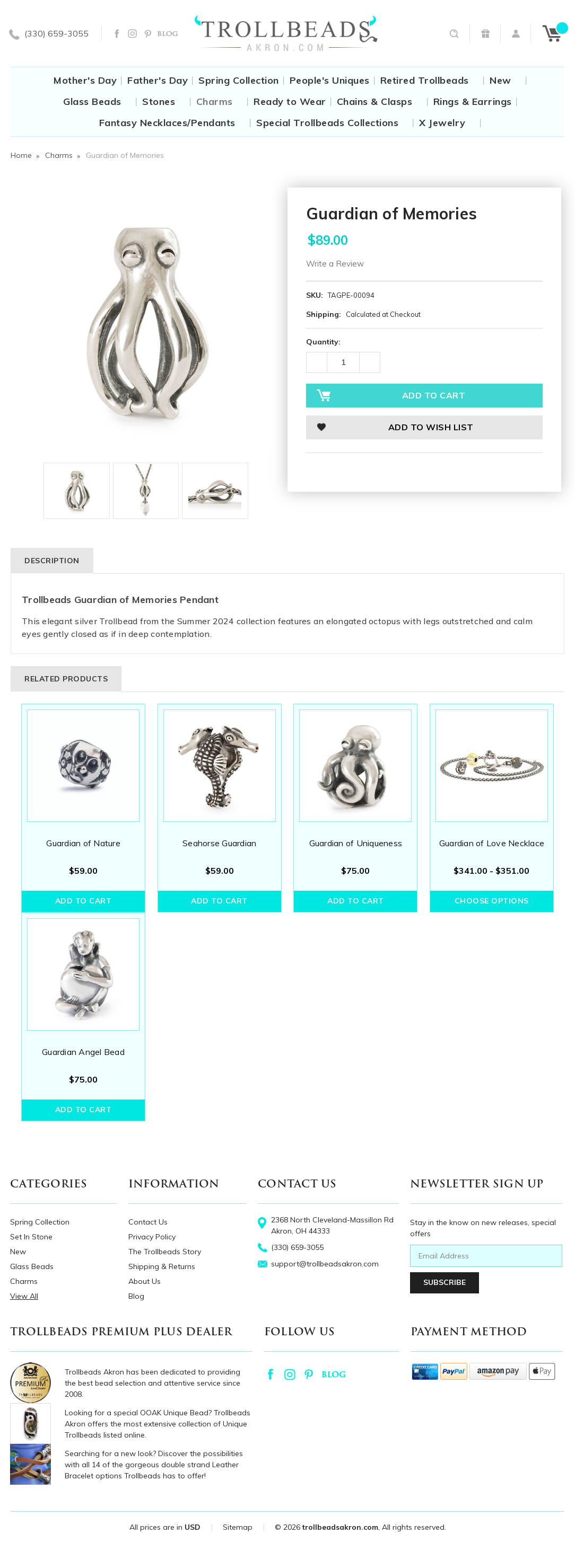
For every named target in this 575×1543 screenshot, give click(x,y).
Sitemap (237, 1527)
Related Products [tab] (66, 679)
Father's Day (157, 80)
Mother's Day (85, 80)
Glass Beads (97, 101)
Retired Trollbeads (429, 80)
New (505, 80)
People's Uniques (330, 80)
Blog (136, 1296)
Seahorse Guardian (219, 843)
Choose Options (492, 901)
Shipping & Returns (161, 1266)
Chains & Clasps (380, 101)
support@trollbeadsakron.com (325, 1264)
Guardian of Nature (83, 843)
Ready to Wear (290, 101)
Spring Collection (238, 80)
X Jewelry (447, 123)
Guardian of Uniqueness (356, 843)
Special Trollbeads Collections (332, 123)
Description (52, 560)
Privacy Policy (152, 1237)
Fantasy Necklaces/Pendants (172, 123)
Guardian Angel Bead (83, 1052)
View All (24, 1296)
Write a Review (335, 264)
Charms (219, 101)
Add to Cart (83, 901)
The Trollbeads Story (164, 1251)
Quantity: (323, 342)
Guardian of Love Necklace (491, 843)
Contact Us (148, 1222)
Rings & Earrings (472, 101)
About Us (144, 1281)
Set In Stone (31, 1237)
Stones (163, 101)
